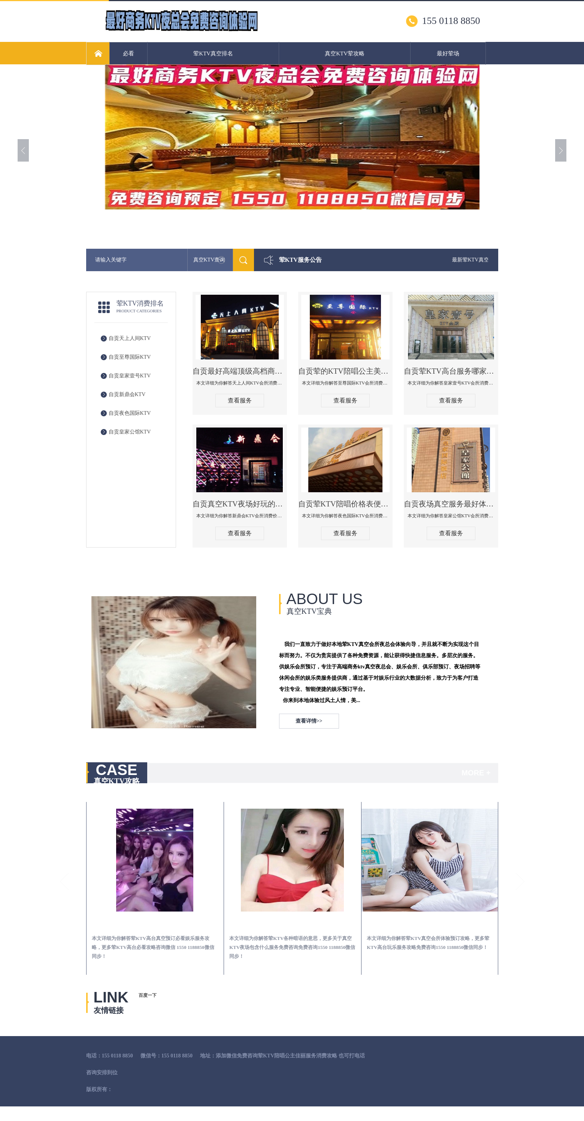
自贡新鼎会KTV (127, 394)
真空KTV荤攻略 (344, 53)
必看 (128, 53)
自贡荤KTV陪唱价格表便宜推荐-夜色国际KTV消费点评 (345, 504)
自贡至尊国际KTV (130, 357)
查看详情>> (309, 721)
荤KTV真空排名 (213, 53)
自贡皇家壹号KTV (130, 376)
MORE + (476, 773)
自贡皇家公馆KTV (130, 432)
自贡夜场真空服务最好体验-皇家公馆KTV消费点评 (451, 504)
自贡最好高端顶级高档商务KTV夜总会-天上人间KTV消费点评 (240, 371)
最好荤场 (448, 53)
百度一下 (148, 995)
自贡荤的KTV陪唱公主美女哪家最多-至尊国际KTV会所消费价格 (345, 371)
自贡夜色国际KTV (130, 413)
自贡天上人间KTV (130, 338)
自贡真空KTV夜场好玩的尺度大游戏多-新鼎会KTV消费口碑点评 (240, 504)
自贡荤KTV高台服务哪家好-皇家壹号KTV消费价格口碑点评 (451, 371)
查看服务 (240, 400)
